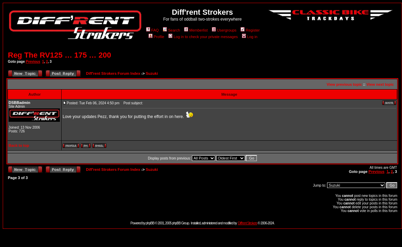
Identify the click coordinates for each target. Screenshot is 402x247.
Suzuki (152, 73)
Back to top (19, 145)
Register (250, 30)
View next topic (380, 84)
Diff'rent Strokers (247, 223)
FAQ (152, 30)
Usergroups (224, 30)
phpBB (150, 223)
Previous (33, 61)
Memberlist (196, 30)
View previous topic (344, 84)
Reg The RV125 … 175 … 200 (59, 55)
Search (171, 30)
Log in (249, 37)
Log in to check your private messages (203, 37)
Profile (156, 37)
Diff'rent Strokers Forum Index (113, 73)
